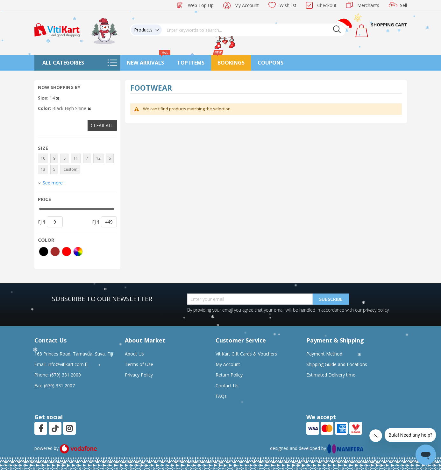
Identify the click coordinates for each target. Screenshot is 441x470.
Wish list (288, 5)
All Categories (63, 62)
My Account (246, 5)
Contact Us (227, 386)
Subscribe (331, 299)
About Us (134, 354)
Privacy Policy (139, 375)
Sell (403, 5)
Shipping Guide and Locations (336, 364)
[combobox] (254, 30)
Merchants (368, 5)
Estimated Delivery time (330, 375)
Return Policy (229, 375)
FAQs (221, 396)
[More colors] (78, 251)
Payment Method (324, 354)
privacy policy (375, 310)
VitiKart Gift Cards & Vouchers (246, 354)
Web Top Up (201, 5)
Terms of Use (139, 364)
